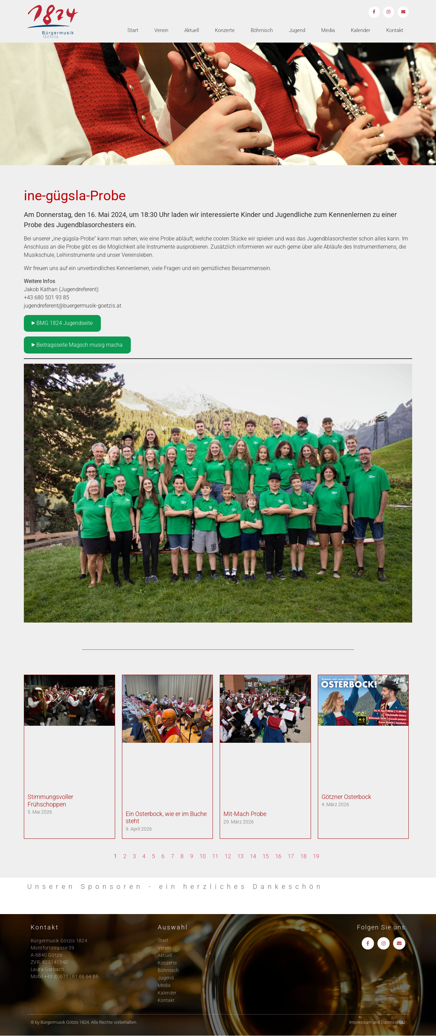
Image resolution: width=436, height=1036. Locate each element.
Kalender (360, 31)
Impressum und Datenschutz (377, 1022)
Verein (161, 31)
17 (291, 856)
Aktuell (191, 31)
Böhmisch (262, 31)
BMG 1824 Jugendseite (62, 323)
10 (203, 856)
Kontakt (394, 31)
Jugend (297, 31)
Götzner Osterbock (346, 796)
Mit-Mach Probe (244, 813)
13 (240, 856)
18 (303, 856)
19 (316, 856)
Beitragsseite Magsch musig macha (77, 345)
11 (215, 856)
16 (278, 856)
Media (328, 31)
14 (253, 856)
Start (132, 31)
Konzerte (225, 31)
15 (266, 856)
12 (228, 856)
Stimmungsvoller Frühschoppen (50, 800)
